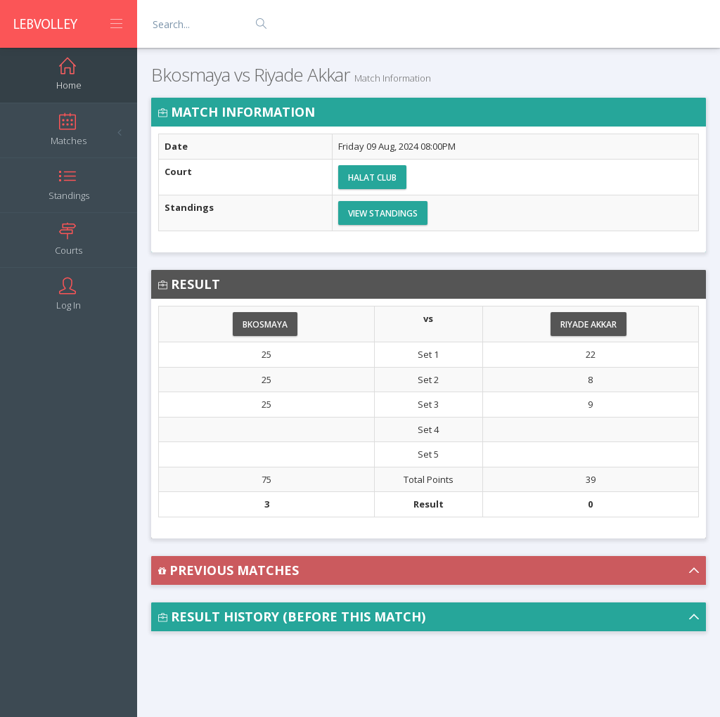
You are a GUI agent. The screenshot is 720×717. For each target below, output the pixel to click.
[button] (428, 570)
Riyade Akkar (588, 324)
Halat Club (372, 177)
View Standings (383, 213)
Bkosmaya (265, 324)
